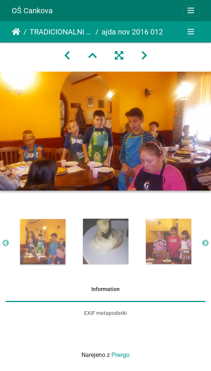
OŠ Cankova (32, 10)
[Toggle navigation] (191, 10)
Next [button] (205, 243)
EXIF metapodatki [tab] (105, 313)
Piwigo (120, 354)
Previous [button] (5, 243)
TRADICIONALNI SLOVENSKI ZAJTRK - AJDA (61, 31)
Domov (16, 32)
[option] (42, 242)
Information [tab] (105, 289)
